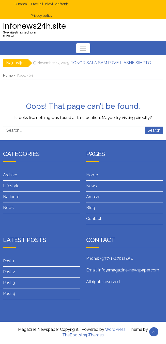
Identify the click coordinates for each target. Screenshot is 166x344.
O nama (20, 4)
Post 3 (9, 282)
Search (153, 130)
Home (92, 175)
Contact (93, 218)
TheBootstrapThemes (83, 335)
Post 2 (9, 271)
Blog (90, 207)
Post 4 (9, 293)
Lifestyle (11, 185)
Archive (10, 175)
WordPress (115, 329)
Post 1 (8, 261)
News (8, 207)
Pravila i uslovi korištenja (50, 4)
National (11, 196)
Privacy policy (41, 15)
